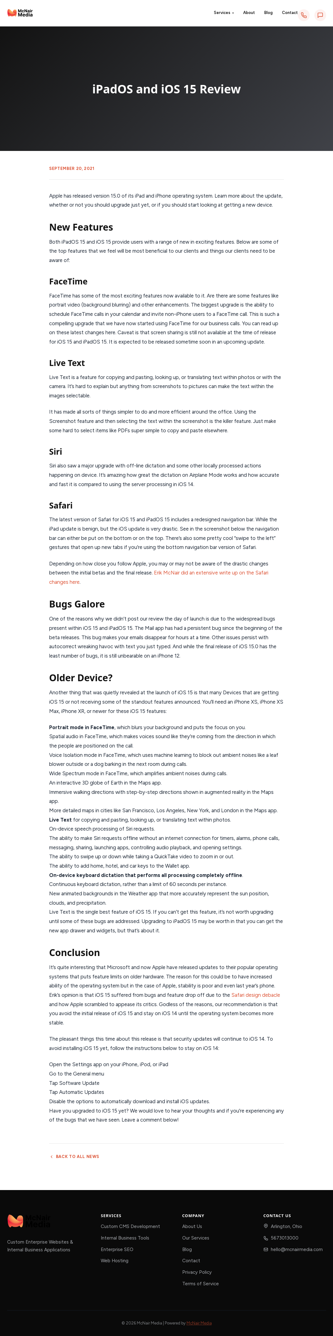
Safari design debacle (255, 995)
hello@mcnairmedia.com (297, 1249)
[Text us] (320, 15)
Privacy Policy (197, 1272)
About (249, 12)
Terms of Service (200, 1284)
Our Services (195, 1238)
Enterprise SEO (117, 1249)
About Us (192, 1226)
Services (224, 12)
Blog (268, 12)
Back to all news (74, 1156)
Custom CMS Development (130, 1226)
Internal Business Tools (125, 1238)
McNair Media (199, 1323)
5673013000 (284, 1238)
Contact (290, 12)
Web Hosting (114, 1260)
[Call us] (304, 15)
